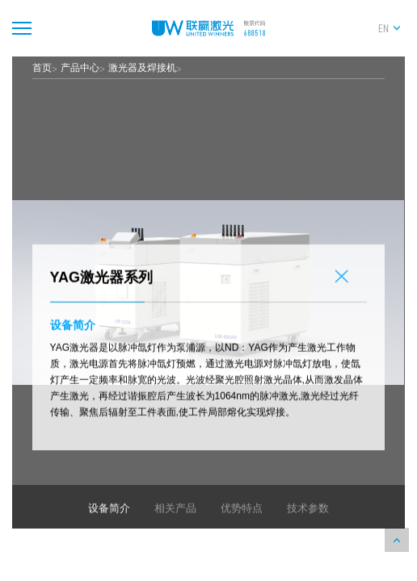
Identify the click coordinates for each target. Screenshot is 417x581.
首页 (42, 67)
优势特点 (242, 525)
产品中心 (80, 67)
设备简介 (109, 525)
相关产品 (175, 525)
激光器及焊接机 (142, 67)
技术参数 (308, 525)
